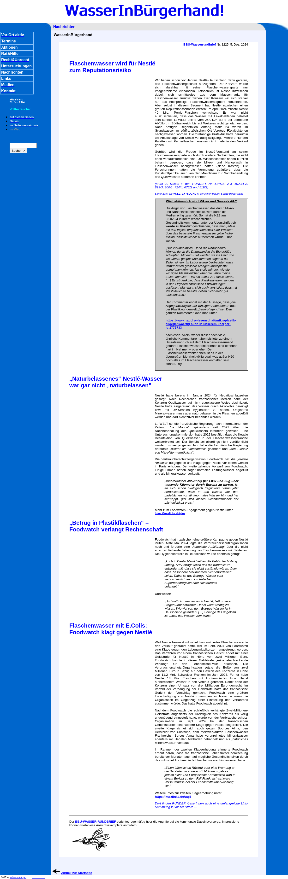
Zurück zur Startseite (76, 873)
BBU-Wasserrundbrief (199, 44)
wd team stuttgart (18, 877)
